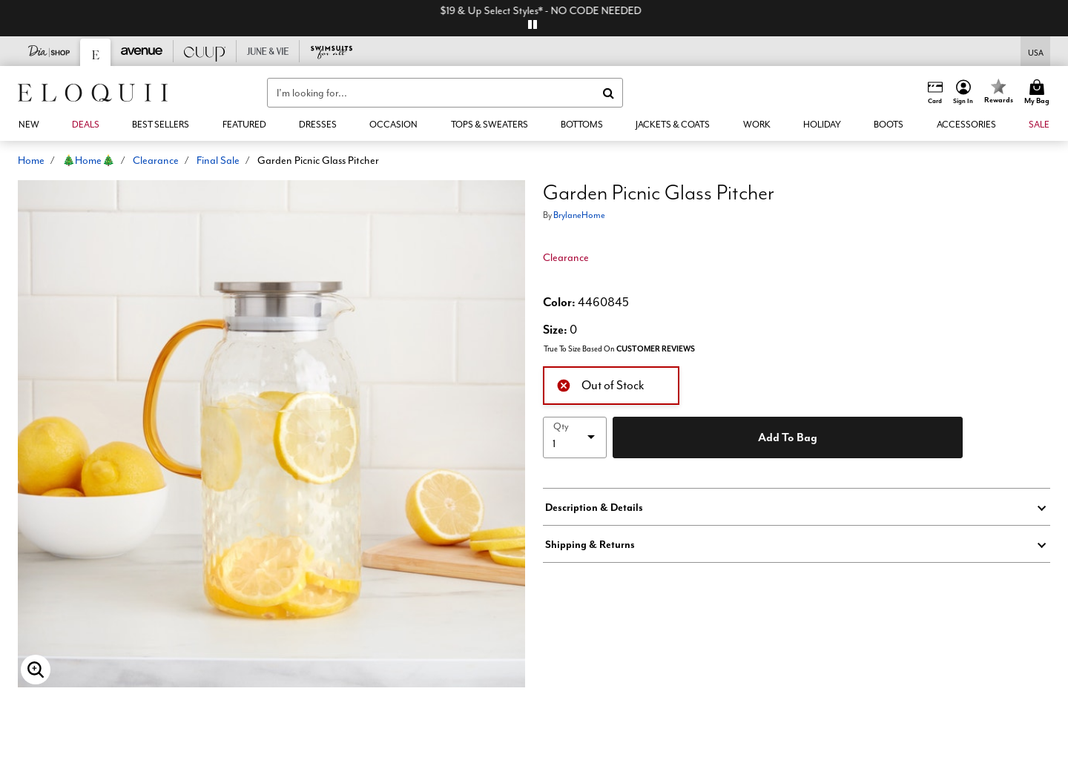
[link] (85, 124)
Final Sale (218, 160)
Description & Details (594, 507)
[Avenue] (142, 51)
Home (31, 160)
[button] (963, 93)
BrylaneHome (579, 214)
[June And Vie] (268, 51)
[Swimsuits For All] (331, 51)
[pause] (532, 24)
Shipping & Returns (590, 544)
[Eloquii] (96, 52)
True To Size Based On (619, 349)
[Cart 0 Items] (1039, 93)
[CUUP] (205, 51)
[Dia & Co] (49, 51)
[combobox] (445, 93)
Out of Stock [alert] (600, 384)
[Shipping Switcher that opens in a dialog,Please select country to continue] (1035, 51)
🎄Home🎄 (88, 160)
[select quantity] (575, 437)
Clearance (156, 160)
